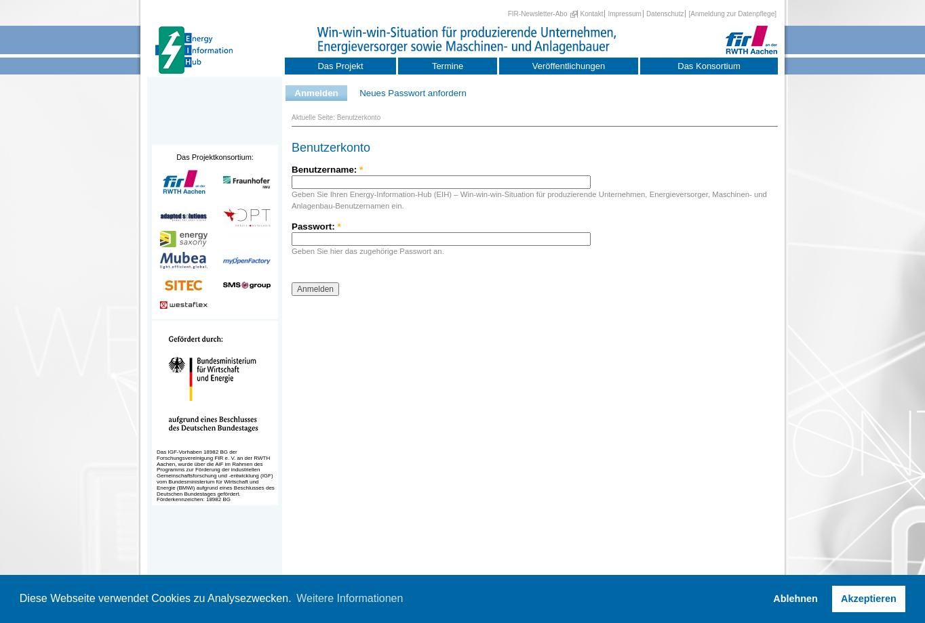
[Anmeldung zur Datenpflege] (732, 14)
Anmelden (316, 93)
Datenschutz (665, 14)
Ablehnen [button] (795, 598)
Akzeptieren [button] (869, 598)
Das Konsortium (708, 66)
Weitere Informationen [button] (349, 598)
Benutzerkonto (359, 117)
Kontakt (592, 14)
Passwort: (316, 226)
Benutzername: (327, 170)
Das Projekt (340, 66)
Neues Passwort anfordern (413, 93)
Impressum (624, 14)
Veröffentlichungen (568, 66)
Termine (447, 66)
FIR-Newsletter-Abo (538, 14)
